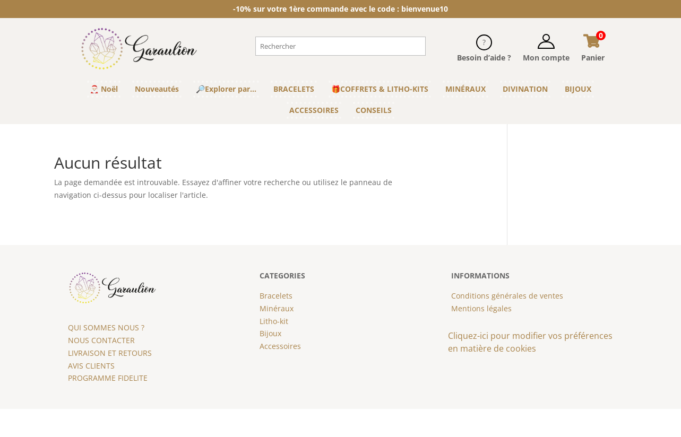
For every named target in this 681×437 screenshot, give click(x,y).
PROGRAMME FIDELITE (108, 378)
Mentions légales (481, 308)
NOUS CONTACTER (101, 340)
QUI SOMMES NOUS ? (106, 327)
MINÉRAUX (465, 89)
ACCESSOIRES (314, 110)
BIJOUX (578, 89)
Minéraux (277, 308)
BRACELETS (293, 89)
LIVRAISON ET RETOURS (110, 353)
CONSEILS (374, 110)
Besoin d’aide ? (484, 58)
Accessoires (280, 346)
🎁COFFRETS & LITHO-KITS (379, 89)
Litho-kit (274, 321)
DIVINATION (525, 89)
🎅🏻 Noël (104, 89)
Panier (593, 58)
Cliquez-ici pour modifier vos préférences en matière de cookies (530, 342)
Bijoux (270, 333)
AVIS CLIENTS (91, 366)
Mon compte (546, 58)
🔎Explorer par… (226, 89)
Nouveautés (157, 89)
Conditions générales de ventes (507, 296)
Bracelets (276, 296)
